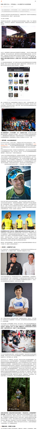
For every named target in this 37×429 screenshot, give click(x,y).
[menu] (35, 1)
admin (2, 6)
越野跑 (12, 6)
